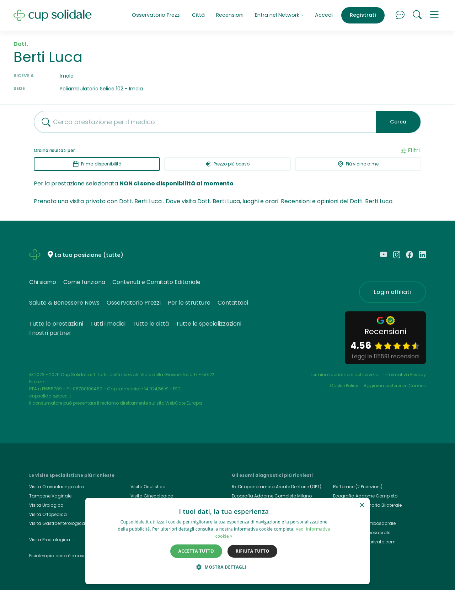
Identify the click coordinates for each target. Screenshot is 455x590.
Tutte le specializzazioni (208, 324)
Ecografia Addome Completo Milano (272, 496)
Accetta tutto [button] (196, 551)
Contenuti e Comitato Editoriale (156, 282)
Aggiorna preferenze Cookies (395, 386)
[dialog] (227, 541)
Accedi (324, 15)
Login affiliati (392, 292)
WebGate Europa (183, 403)
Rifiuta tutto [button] (252, 551)
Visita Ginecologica (151, 496)
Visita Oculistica (148, 487)
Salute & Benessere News (64, 303)
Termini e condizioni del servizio (344, 375)
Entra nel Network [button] (279, 15)
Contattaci (233, 303)
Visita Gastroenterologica (57, 523)
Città (198, 15)
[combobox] (202, 121)
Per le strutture (189, 303)
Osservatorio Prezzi (156, 15)
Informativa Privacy (405, 375)
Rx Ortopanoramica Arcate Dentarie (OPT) (276, 487)
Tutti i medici (107, 324)
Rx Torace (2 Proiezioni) (357, 487)
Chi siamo (42, 282)
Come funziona (84, 282)
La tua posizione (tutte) (89, 255)
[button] (434, 15)
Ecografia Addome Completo (365, 496)
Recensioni (229, 15)
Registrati (363, 15)
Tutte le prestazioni (56, 324)
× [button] (361, 505)
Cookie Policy (344, 386)
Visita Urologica (46, 505)
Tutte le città (151, 324)
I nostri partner (50, 333)
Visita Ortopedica (48, 514)
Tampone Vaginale (50, 496)
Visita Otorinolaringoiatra (56, 487)
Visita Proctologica (49, 540)
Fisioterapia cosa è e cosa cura (63, 556)
